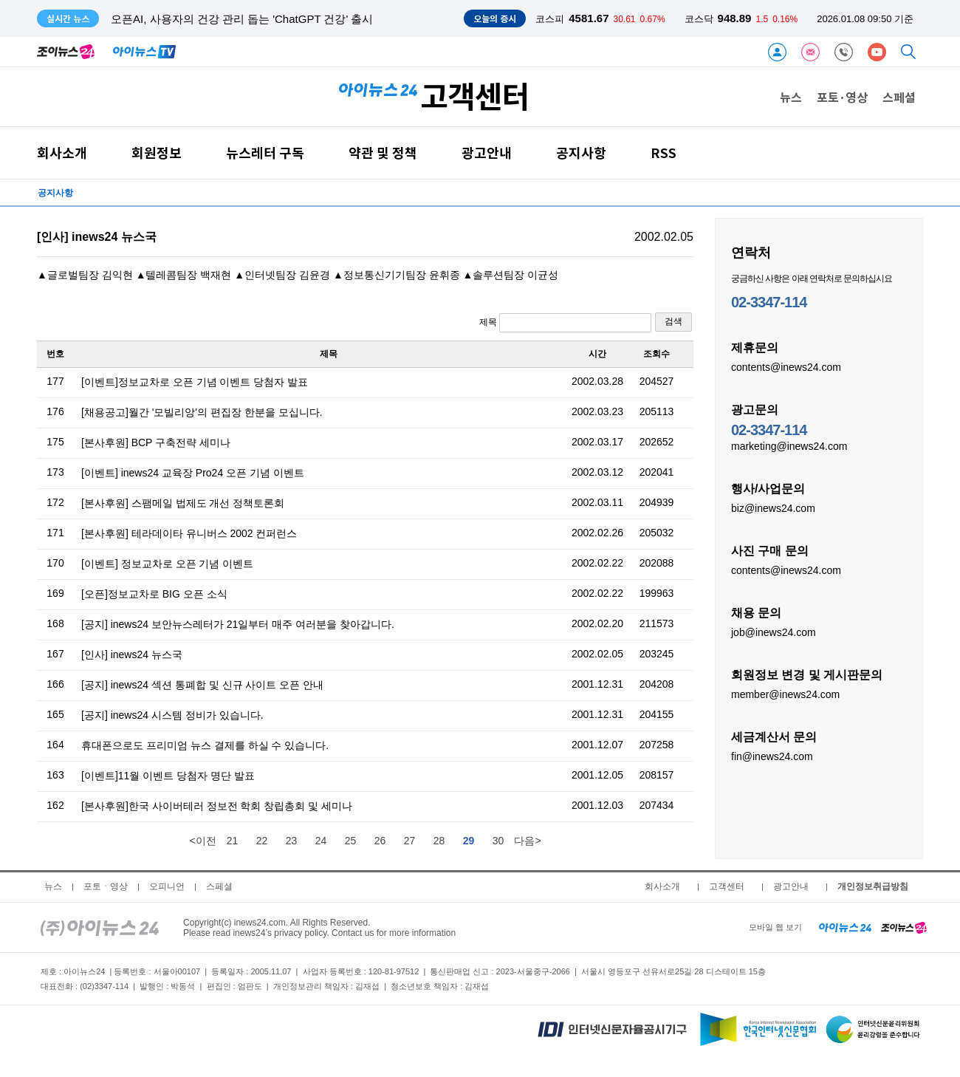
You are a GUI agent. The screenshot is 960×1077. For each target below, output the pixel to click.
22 (262, 841)
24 (321, 841)
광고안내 (487, 153)
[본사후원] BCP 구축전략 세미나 (155, 442)
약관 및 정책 (383, 153)
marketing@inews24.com (789, 445)
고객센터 (726, 886)
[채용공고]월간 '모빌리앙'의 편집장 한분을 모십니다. (202, 412)
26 (380, 841)
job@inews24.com (773, 631)
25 (351, 841)
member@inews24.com (785, 694)
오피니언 (167, 886)
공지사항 (581, 153)
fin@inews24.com (772, 756)
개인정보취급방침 (872, 886)
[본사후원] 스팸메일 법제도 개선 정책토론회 (182, 503)
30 (498, 841)
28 (439, 841)
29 (469, 841)
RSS (663, 153)
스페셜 (899, 97)
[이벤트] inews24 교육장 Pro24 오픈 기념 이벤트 (192, 473)
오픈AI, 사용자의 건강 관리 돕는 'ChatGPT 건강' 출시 (242, 19)
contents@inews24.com (786, 366)
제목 (565, 322)
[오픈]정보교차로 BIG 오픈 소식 (154, 594)
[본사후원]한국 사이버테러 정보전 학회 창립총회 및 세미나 (216, 806)
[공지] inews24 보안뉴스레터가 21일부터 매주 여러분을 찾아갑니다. (237, 624)
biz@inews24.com (773, 507)
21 (233, 841)
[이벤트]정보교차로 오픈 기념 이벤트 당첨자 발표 (194, 382)
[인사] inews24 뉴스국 (131, 654)
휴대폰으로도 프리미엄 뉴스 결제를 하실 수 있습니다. (205, 745)
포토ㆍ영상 (105, 886)
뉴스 (791, 97)
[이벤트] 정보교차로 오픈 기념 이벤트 (167, 564)
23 (292, 841)
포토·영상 (842, 97)
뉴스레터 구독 (265, 153)
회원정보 (156, 153)
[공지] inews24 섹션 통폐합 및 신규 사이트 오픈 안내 (202, 685)
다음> (527, 841)
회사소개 (62, 153)
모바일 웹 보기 (775, 927)
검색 (673, 321)
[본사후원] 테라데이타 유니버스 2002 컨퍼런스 (189, 533)
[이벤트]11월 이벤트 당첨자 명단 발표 (168, 776)
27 (410, 841)
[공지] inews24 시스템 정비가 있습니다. (172, 715)
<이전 (202, 841)
